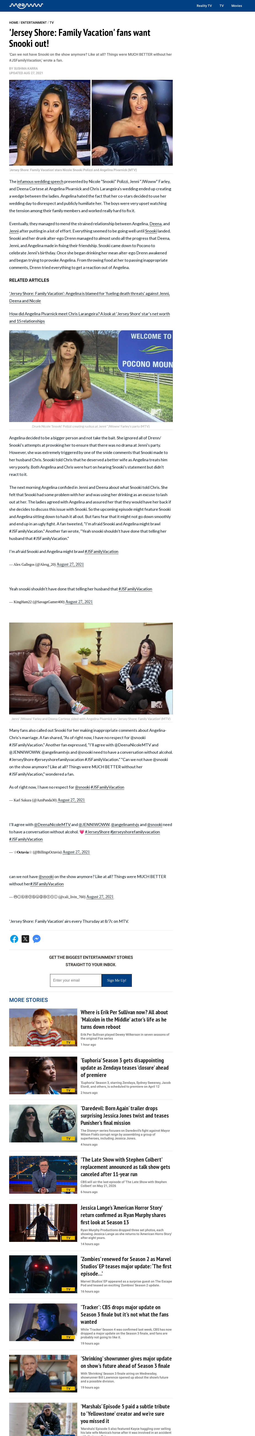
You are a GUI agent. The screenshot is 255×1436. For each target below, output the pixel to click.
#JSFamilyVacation (101, 551)
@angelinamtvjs (125, 824)
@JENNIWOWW (94, 824)
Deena (155, 223)
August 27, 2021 (70, 564)
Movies (236, 6)
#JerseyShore (97, 831)
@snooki (82, 787)
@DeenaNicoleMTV (52, 824)
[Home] (26, 6)
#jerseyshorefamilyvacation (135, 831)
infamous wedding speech (40, 181)
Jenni (14, 230)
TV (222, 6)
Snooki (151, 230)
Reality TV (204, 6)
